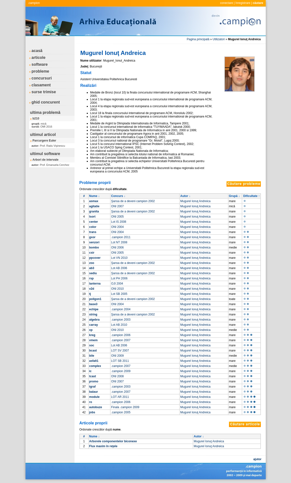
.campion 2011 (120, 237)
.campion (34, 3)
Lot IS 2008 (118, 221)
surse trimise (44, 92)
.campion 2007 (120, 340)
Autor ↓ (185, 196)
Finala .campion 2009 (125, 407)
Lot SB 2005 (119, 294)
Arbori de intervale (46, 159)
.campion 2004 (120, 309)
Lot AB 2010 (119, 324)
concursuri (42, 78)
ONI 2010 (117, 288)
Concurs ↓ (118, 196)
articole (39, 57)
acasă (37, 51)
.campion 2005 (120, 412)
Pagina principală (198, 39)
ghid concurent (46, 102)
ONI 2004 (117, 227)
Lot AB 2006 (119, 268)
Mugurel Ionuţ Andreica (195, 201)
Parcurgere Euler (44, 140)
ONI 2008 (117, 376)
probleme (40, 71)
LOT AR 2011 (120, 397)
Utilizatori (219, 39)
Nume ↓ (94, 196)
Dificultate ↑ (251, 196)
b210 (36, 118)
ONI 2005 (117, 216)
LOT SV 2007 (120, 350)
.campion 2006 (120, 335)
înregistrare (242, 3)
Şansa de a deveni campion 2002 (133, 201)
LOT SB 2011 (120, 361)
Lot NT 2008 (119, 242)
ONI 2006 (117, 247)
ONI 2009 (117, 355)
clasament (41, 85)
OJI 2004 (117, 283)
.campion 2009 (120, 371)
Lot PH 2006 (119, 278)
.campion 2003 (120, 319)
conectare (226, 3)
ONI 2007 (117, 206)
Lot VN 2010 (119, 258)
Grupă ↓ (234, 196)
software (40, 64)
